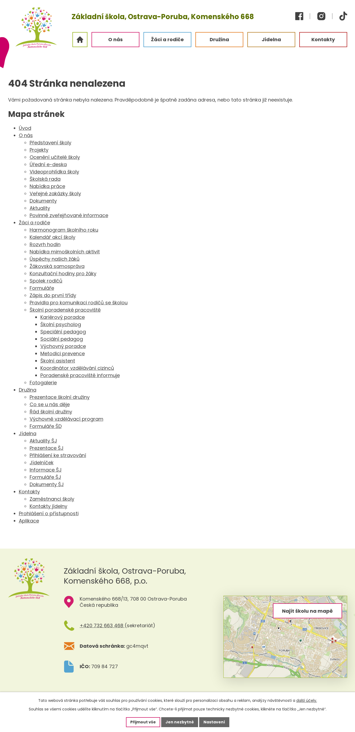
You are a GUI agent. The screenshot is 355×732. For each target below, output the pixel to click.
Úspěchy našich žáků (55, 259)
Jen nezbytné (180, 722)
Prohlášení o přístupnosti (49, 513)
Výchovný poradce (63, 346)
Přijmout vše (143, 722)
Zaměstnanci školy (52, 499)
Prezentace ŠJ (47, 448)
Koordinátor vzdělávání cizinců (77, 368)
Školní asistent (57, 360)
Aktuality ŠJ (43, 440)
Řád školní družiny (51, 411)
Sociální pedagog (61, 339)
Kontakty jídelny (48, 506)
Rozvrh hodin (45, 244)
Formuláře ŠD (46, 426)
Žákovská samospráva (57, 266)
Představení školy (50, 142)
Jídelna (27, 433)
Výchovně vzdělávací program (66, 419)
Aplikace (29, 520)
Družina (27, 389)
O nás (26, 135)
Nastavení (214, 722)
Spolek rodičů (46, 280)
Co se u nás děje (50, 404)
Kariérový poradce (62, 317)
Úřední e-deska (48, 164)
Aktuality (40, 208)
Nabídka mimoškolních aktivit (65, 251)
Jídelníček (42, 462)
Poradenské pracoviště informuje (80, 375)
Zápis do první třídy (53, 295)
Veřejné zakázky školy (55, 193)
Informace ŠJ (46, 469)
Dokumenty (43, 200)
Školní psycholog (60, 324)
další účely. (306, 700)
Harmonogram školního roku (64, 229)
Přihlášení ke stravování (58, 455)
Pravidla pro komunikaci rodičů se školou (79, 302)
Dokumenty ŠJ (47, 484)
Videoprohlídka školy (54, 171)
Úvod (25, 128)
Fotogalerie (43, 382)
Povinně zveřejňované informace (69, 215)
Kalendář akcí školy (52, 237)
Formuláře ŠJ (45, 477)
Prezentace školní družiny (60, 397)
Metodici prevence (62, 353)
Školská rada (45, 179)
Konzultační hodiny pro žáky (63, 273)
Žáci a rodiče (34, 222)
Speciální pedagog (63, 331)
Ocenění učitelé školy (55, 157)
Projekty (39, 150)
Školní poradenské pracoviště (65, 309)
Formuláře (42, 288)
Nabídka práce (47, 186)
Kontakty (29, 491)
